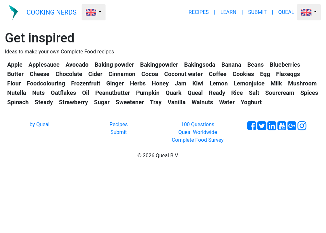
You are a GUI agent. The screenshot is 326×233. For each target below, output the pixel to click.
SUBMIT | (260, 12)
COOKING (51, 12)
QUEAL (286, 12)
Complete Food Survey (198, 140)
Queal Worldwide (197, 132)
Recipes (118, 124)
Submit (118, 132)
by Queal (39, 124)
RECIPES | (201, 12)
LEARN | (231, 12)
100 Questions (197, 124)
